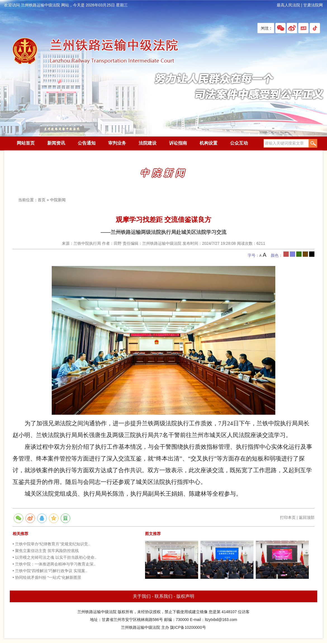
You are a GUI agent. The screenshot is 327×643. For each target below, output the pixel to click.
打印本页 (288, 517)
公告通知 (87, 143)
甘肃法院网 (313, 5)
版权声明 (185, 596)
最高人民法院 (288, 5)
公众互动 (239, 143)
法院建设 (148, 143)
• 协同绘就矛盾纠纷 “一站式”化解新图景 (47, 577)
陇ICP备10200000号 (188, 627)
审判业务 (117, 143)
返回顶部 (306, 517)
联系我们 (163, 596)
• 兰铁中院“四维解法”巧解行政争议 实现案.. (50, 570)
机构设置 (208, 143)
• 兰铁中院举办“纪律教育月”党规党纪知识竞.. (51, 544)
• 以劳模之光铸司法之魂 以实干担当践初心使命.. (54, 557)
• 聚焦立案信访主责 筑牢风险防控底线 (46, 550)
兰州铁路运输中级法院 (95, 51)
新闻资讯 (56, 143)
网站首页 (26, 143)
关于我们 (142, 596)
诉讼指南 (178, 143)
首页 (42, 200)
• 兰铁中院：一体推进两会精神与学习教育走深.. (54, 564)
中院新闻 (58, 200)
